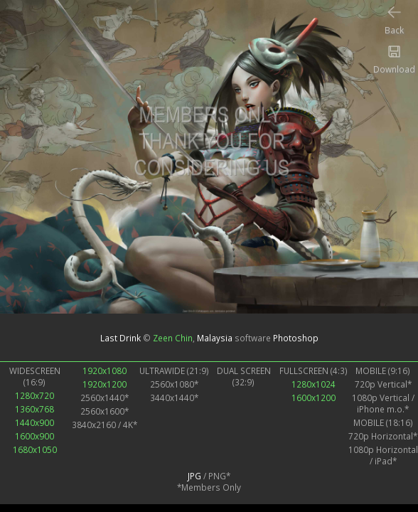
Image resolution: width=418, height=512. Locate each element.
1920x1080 (104, 370)
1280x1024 (313, 384)
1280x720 (34, 395)
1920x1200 (104, 384)
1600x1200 (313, 397)
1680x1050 (35, 449)
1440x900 (34, 422)
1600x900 (34, 436)
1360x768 (34, 409)
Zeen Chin (173, 337)
